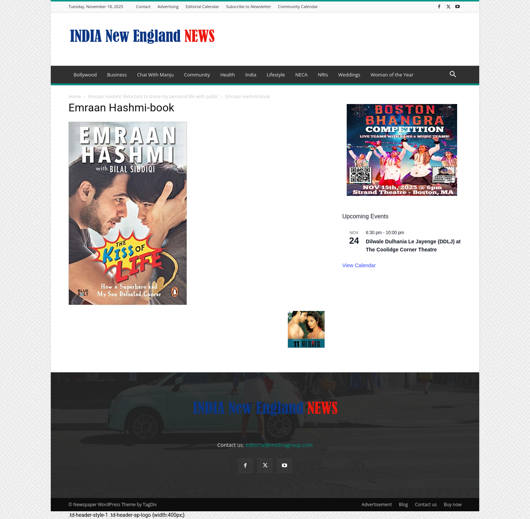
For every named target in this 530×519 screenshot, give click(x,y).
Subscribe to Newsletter (248, 6)
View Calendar (359, 265)
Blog (403, 504)
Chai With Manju (155, 74)
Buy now (453, 504)
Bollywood (85, 74)
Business (117, 74)
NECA (301, 74)
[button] (453, 75)
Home (74, 96)
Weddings (349, 74)
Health (227, 74)
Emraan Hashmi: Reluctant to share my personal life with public (153, 96)
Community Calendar (298, 6)
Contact (143, 6)
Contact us (426, 504)
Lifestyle (275, 74)
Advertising (168, 6)
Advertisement (377, 504)
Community (197, 74)
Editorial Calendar (202, 6)
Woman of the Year (392, 74)
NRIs (323, 74)
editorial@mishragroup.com (278, 444)
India (250, 74)
